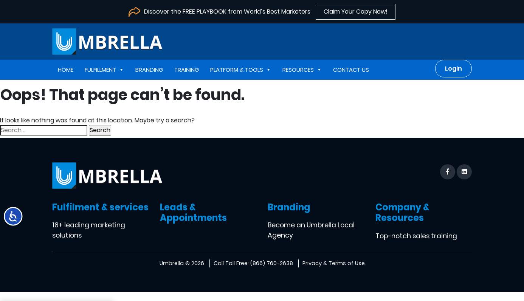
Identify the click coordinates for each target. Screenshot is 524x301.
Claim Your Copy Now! (356, 11)
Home (65, 70)
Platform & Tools (240, 70)
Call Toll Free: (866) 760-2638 (253, 263)
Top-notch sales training (416, 236)
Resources (302, 70)
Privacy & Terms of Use (333, 263)
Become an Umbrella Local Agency (311, 230)
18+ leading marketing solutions (88, 230)
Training (186, 70)
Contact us (351, 70)
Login (453, 68)
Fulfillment (104, 70)
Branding (149, 70)
